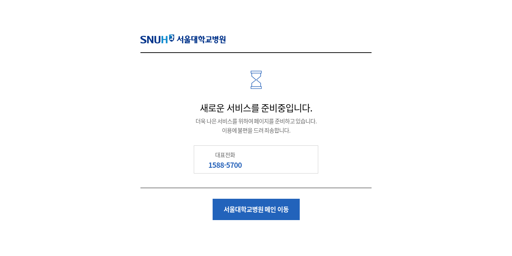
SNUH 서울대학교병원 (182, 38)
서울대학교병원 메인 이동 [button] (256, 209)
